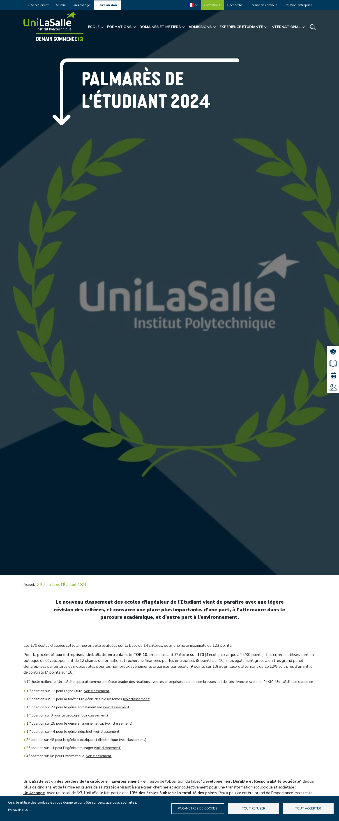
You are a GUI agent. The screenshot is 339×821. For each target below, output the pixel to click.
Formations (212, 5)
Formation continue (263, 5)
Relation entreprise (298, 5)
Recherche (235, 5)
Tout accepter (308, 808)
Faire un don (107, 5)
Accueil (29, 584)
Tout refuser (253, 808)
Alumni (61, 5)
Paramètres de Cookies (198, 808)
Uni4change (81, 5)
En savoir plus (18, 810)
